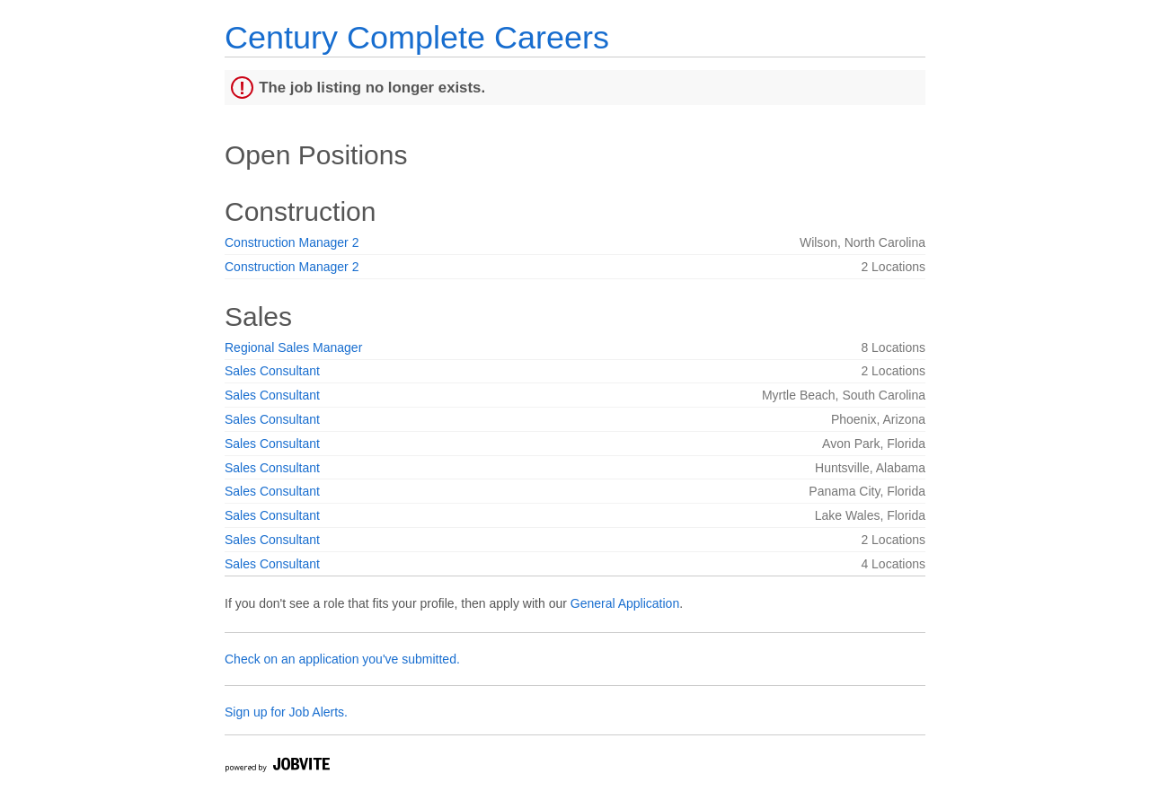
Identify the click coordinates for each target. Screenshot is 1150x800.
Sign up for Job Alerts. (286, 712)
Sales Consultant (272, 371)
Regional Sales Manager (293, 347)
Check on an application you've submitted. (342, 659)
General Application (625, 603)
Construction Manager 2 (291, 242)
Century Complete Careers (417, 37)
